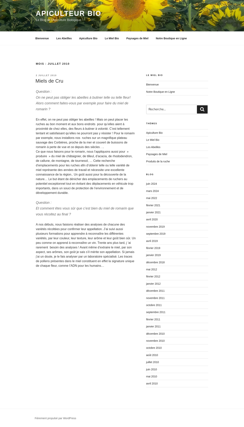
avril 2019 (152, 241)
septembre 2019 (155, 233)
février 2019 (153, 248)
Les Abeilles (64, 38)
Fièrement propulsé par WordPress (55, 418)
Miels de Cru (49, 81)
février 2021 (153, 205)
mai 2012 (151, 269)
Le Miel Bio (112, 38)
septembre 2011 (155, 312)
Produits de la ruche (158, 161)
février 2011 (153, 319)
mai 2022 (151, 198)
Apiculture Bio (88, 38)
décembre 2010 (155, 333)
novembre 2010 (155, 340)
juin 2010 (151, 369)
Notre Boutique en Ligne (171, 38)
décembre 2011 (155, 290)
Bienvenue (42, 38)
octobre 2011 (154, 305)
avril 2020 (152, 219)
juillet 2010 (152, 362)
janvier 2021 (153, 212)
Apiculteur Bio (68, 13)
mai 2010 (151, 376)
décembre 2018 (155, 262)
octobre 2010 (154, 347)
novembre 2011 (155, 298)
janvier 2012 (153, 283)
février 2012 (153, 276)
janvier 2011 (153, 326)
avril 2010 (152, 383)
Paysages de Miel (137, 38)
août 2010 (152, 355)
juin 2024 (151, 183)
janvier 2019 (153, 255)
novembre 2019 (155, 226)
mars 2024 (152, 191)
